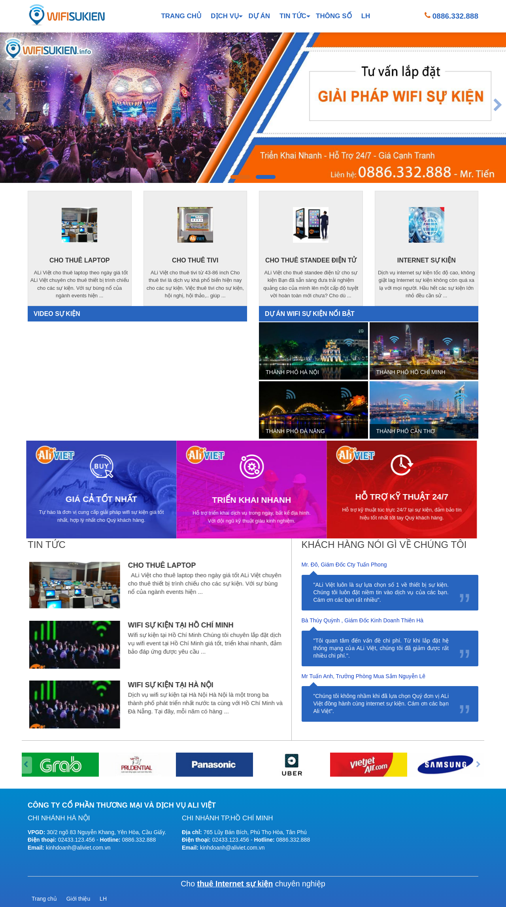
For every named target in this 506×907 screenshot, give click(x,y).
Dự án (259, 16)
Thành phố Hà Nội (292, 372)
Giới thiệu (78, 899)
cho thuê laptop (79, 260)
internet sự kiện (426, 260)
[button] (240, 177)
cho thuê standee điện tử (310, 260)
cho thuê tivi (195, 260)
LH (365, 16)
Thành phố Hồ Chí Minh (411, 372)
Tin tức (292, 16)
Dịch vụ (225, 16)
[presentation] (7, 106)
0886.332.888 (455, 16)
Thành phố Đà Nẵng (295, 431)
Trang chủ (181, 16)
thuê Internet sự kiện (235, 883)
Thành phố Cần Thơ (405, 431)
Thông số (333, 16)
